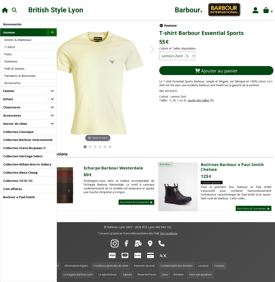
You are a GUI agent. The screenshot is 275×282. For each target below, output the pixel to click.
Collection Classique (18, 132)
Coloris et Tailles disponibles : (188, 48)
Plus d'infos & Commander (146, 204)
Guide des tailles (209, 104)
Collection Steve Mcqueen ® (24, 148)
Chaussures (11, 107)
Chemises (11, 61)
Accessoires (12, 83)
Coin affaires (12, 189)
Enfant (8, 99)
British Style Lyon (55, 10)
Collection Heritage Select (23, 156)
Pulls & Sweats (14, 68)
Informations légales (76, 265)
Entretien (179, 274)
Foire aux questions (201, 274)
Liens (165, 274)
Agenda (127, 274)
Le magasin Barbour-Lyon (78, 274)
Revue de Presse (147, 274)
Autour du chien (15, 124)
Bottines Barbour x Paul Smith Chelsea (238, 167)
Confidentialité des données (176, 265)
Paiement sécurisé (144, 265)
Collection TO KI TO (18, 181)
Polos (8, 54)
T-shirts (9, 47)
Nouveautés (12, 24)
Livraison (203, 265)
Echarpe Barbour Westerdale (130, 166)
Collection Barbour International (27, 140)
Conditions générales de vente (111, 265)
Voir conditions (168, 233)
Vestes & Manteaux (17, 40)
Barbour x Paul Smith (19, 197)
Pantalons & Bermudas (20, 76)
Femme (8, 91)
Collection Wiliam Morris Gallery (27, 164)
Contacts (219, 265)
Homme (9, 32)
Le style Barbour (107, 274)
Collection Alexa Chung (20, 172)
